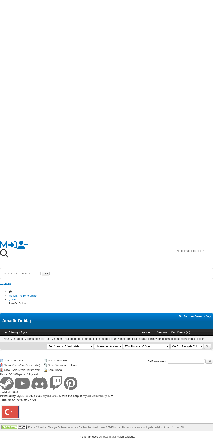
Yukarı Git (178, 427)
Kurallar (141, 427)
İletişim (158, 427)
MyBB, (21, 396)
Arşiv (167, 427)
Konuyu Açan (19, 332)
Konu (5, 332)
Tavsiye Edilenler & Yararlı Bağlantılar (69, 427)
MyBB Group (51, 396)
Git (207, 346)
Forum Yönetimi (37, 427)
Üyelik (149, 427)
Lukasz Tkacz (107, 436)
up (188, 332)
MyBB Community (95, 396)
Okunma (162, 332)
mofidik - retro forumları (23, 295)
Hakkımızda (129, 427)
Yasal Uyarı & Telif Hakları (106, 427)
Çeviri (12, 299)
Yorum (146, 332)
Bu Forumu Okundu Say (195, 316)
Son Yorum (178, 332)
